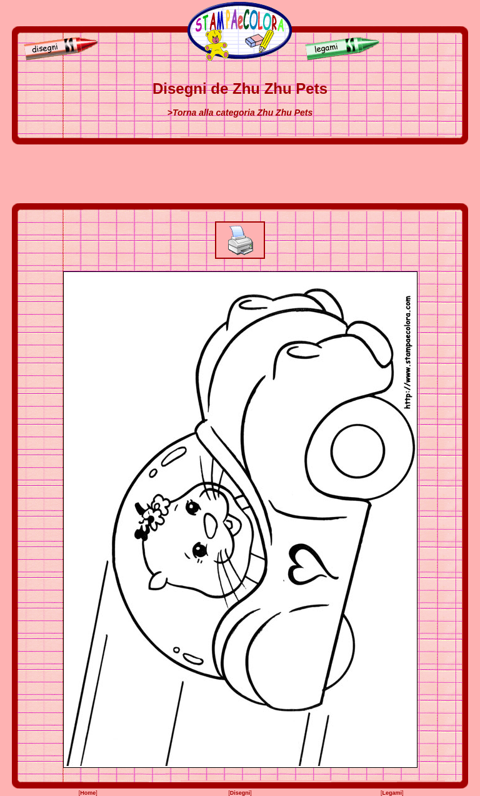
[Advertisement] (240, 174)
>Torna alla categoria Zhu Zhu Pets (240, 113)
